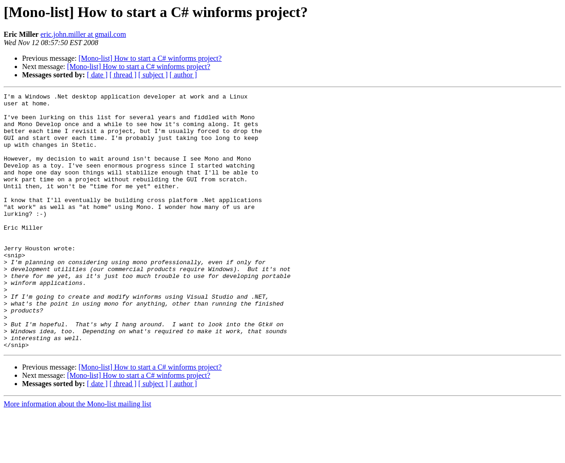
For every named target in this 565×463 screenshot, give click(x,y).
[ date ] (97, 75)
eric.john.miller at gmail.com (83, 34)
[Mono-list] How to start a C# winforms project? (150, 58)
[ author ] (183, 75)
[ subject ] (153, 75)
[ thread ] (123, 75)
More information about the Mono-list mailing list (77, 455)
